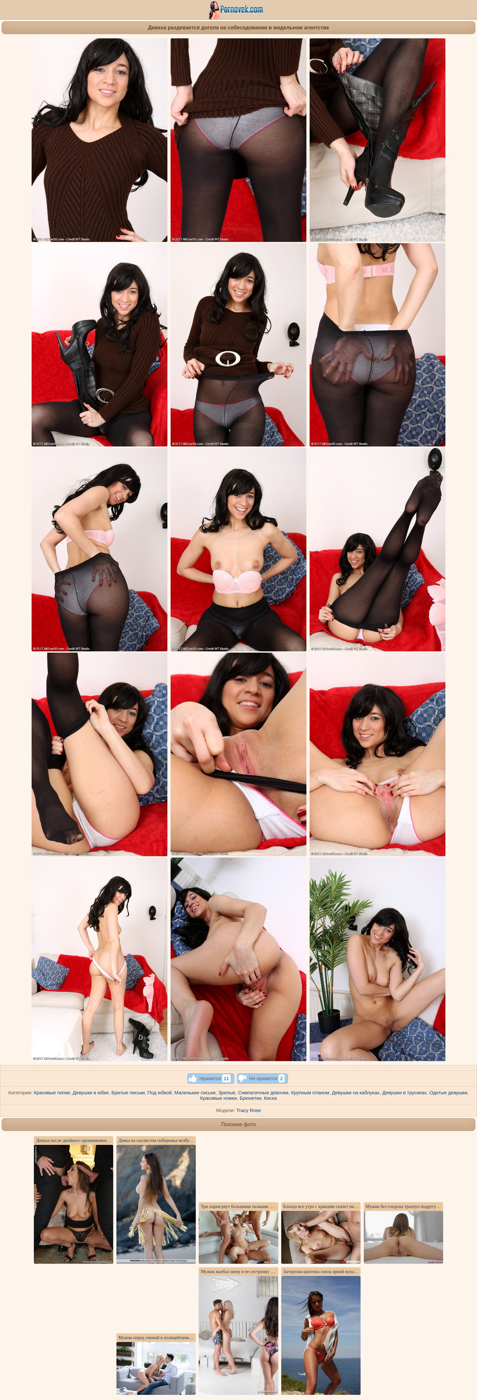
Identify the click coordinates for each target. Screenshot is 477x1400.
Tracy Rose (248, 1110)
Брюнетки (250, 1098)
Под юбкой (159, 1092)
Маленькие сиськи (195, 1092)
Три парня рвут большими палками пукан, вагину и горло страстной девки (272, 1206)
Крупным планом (310, 1092)
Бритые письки (127, 1092)
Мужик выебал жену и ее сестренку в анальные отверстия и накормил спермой (276, 1271)
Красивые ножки (218, 1098)
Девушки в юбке (91, 1092)
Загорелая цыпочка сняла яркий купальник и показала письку (342, 1271)
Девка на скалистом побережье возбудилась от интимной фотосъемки (185, 1140)
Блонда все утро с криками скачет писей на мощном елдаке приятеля (349, 1206)
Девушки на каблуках (356, 1092)
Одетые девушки (448, 1092)
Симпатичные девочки (263, 1092)
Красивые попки (52, 1092)
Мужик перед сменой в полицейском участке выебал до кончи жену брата (189, 1337)
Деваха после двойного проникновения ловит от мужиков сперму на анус (106, 1140)
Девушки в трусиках (404, 1092)
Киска (270, 1098)
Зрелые (226, 1092)
